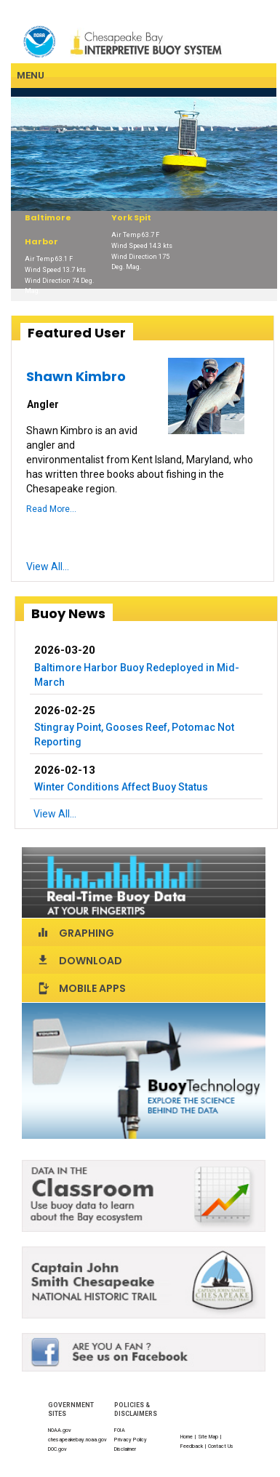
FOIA (119, 1430)
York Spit (131, 217)
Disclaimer (125, 1449)
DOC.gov (57, 1449)
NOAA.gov (59, 1430)
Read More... (51, 509)
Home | (189, 1436)
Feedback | (194, 1446)
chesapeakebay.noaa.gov (77, 1439)
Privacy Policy (130, 1439)
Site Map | (210, 1436)
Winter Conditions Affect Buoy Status (121, 787)
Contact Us (220, 1446)
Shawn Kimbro (76, 376)
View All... (47, 566)
